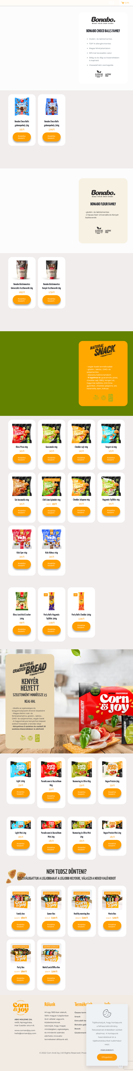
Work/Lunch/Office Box (51, 967)
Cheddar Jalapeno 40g (81, 500)
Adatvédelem (107, 1050)
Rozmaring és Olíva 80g (82, 781)
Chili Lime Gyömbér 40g (52, 500)
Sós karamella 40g (22, 500)
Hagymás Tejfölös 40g (111, 500)
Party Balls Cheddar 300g (81, 614)
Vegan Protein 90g (112, 781)
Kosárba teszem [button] (21, 137)
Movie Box (112, 914)
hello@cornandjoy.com (25, 1033)
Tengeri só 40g (111, 447)
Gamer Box (51, 914)
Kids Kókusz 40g (51, 553)
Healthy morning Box (82, 914)
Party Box (20, 967)
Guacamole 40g (51, 447)
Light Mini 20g (20, 833)
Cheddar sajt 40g (81, 447)
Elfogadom (107, 1057)
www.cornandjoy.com (25, 1030)
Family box (20, 914)
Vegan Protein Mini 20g (112, 833)
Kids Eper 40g (22, 553)
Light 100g (20, 781)
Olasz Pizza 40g (22, 447)
